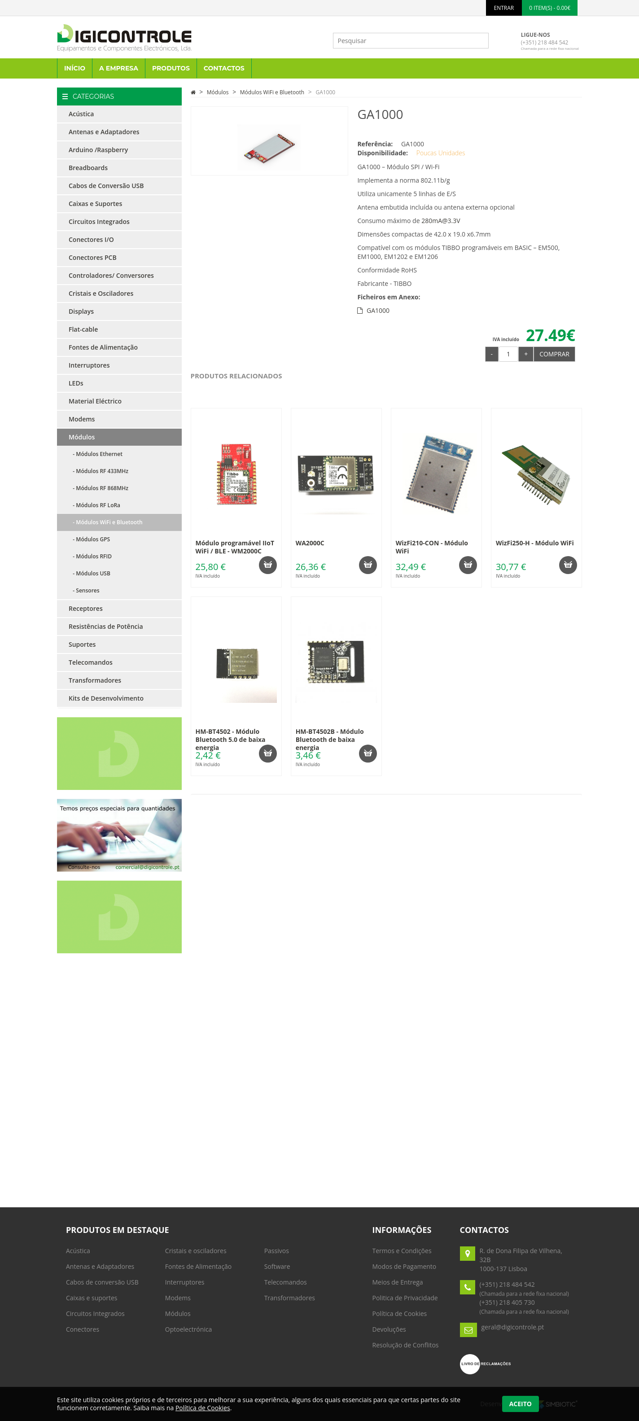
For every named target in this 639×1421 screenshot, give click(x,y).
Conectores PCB (93, 257)
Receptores (86, 608)
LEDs (76, 383)
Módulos (82, 437)
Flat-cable (83, 329)
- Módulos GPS (89, 539)
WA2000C (310, 543)
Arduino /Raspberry (98, 149)
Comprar (554, 354)
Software (277, 1266)
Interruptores (89, 365)
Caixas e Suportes (95, 203)
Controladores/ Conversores (111, 275)
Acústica (81, 114)
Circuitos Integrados (99, 221)
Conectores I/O (91, 239)
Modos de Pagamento (404, 1266)
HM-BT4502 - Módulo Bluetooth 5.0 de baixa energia (231, 739)
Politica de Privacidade (405, 1298)
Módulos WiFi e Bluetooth (272, 92)
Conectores (82, 1329)
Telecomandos (91, 662)
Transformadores (95, 680)
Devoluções (389, 1329)
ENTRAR (504, 8)
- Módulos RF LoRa (94, 505)
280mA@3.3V (440, 220)
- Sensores (84, 590)
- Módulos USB (89, 573)
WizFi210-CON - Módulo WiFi (432, 547)
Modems (82, 419)
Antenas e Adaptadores (104, 131)
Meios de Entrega (397, 1282)
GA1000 (325, 92)
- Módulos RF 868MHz (98, 488)
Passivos (276, 1250)
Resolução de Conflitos (405, 1345)
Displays (81, 311)
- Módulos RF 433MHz (98, 471)
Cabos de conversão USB (102, 1282)
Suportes (82, 644)
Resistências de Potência (106, 626)
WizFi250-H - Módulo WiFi (535, 543)
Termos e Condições (402, 1250)
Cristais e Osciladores (101, 293)
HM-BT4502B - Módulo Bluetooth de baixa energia (330, 739)
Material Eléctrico (95, 401)
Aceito (520, 1403)
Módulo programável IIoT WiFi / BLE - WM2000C (235, 547)
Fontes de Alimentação (103, 347)
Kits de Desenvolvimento (106, 698)
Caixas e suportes (92, 1298)
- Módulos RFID (90, 556)
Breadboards (88, 167)
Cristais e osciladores (196, 1250)
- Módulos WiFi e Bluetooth (106, 522)
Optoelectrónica (188, 1329)
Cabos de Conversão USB (106, 185)
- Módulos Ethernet (96, 454)
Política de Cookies (399, 1313)
